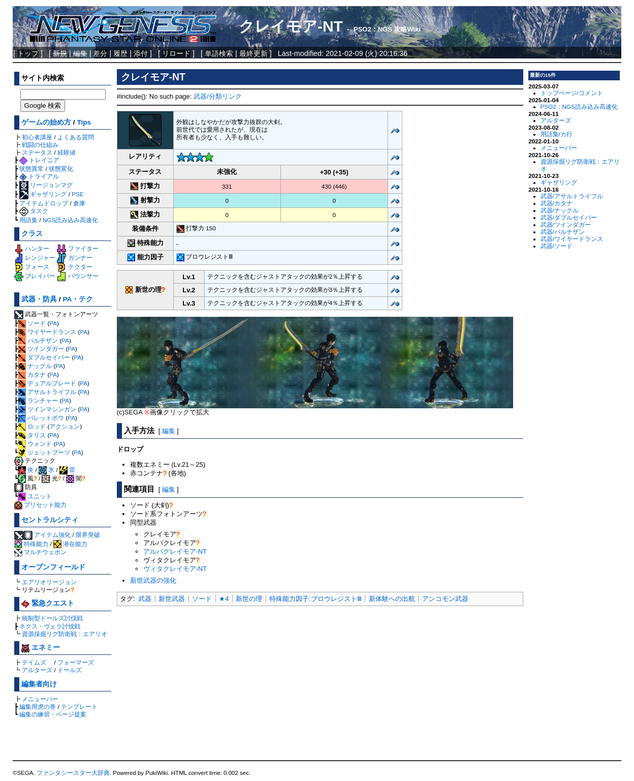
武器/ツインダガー (566, 224)
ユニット (35, 496)
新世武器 (171, 599)
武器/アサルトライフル (572, 196)
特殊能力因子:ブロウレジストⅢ (315, 599)
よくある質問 (75, 137)
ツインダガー (41, 348)
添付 (141, 53)
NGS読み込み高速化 (70, 220)
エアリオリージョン (49, 582)
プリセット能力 (40, 504)
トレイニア (39, 160)
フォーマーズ (75, 662)
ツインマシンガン (47, 409)
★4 (224, 599)
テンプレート (79, 706)
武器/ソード (557, 246)
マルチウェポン (40, 552)
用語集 (28, 220)
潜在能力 (70, 543)
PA (53, 323)
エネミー (40, 647)
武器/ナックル (560, 210)
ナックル (35, 366)
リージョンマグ (46, 185)
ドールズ (69, 670)
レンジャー (34, 257)
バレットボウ (41, 417)
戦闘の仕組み (40, 144)
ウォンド (35, 443)
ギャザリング (43, 194)
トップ (28, 53)
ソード (32, 323)
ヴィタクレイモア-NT (175, 569)
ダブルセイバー (44, 357)
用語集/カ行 (557, 134)
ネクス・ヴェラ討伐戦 (49, 626)
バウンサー (77, 276)
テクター (74, 266)
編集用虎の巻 (37, 706)
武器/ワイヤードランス (572, 238)
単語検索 (219, 53)
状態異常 (31, 168)
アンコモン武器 (445, 599)
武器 (144, 599)
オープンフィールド (53, 567)
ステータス (37, 152)
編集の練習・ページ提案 (52, 714)
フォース (31, 266)
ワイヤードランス (47, 331)
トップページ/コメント (572, 92)
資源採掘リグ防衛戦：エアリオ (64, 633)
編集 (168, 431)
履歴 (120, 53)
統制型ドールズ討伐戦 (52, 618)
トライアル (39, 176)
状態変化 (61, 168)
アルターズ (37, 670)
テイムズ (34, 662)
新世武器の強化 (153, 580)
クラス (32, 233)
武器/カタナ (557, 203)
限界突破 (88, 534)
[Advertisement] (320, 684)
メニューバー (40, 699)
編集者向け (39, 684)
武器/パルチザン (563, 231)
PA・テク (77, 299)
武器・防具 (39, 299)
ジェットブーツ (44, 452)
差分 (100, 53)
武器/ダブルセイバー (569, 217)
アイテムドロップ (43, 203)
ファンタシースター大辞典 (73, 773)
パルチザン (38, 340)
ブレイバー (34, 276)
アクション (64, 426)
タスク (33, 210)
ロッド (32, 426)
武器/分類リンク (218, 96)
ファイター (77, 248)
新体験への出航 (392, 599)
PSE (77, 194)
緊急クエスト (47, 603)
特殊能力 (31, 543)
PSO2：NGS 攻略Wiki (387, 29)
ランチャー (38, 400)
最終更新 (253, 53)
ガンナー (74, 257)
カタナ (32, 374)
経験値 (66, 152)
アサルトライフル (47, 391)
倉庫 (79, 203)
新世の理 (249, 599)
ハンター (31, 248)
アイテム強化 (52, 534)
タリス (32, 435)
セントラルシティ (49, 520)
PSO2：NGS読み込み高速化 (579, 106)
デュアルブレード (47, 383)
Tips (84, 122)
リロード (176, 53)
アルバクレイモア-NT (175, 551)
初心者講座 (37, 137)
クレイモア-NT (291, 26)
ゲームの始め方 (46, 122)
